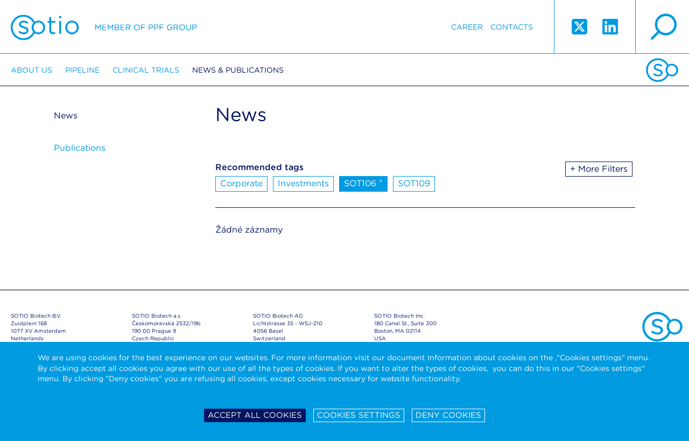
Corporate (241, 183)
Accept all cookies (255, 415)
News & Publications (238, 70)
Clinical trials (146, 70)
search (662, 27)
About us (31, 70)
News (66, 115)
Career (467, 27)
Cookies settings (358, 415)
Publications (80, 148)
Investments (303, 183)
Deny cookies (448, 415)
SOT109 (414, 183)
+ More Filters (599, 169)
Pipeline (82, 70)
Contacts (511, 27)
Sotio (104, 27)
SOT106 (363, 182)
